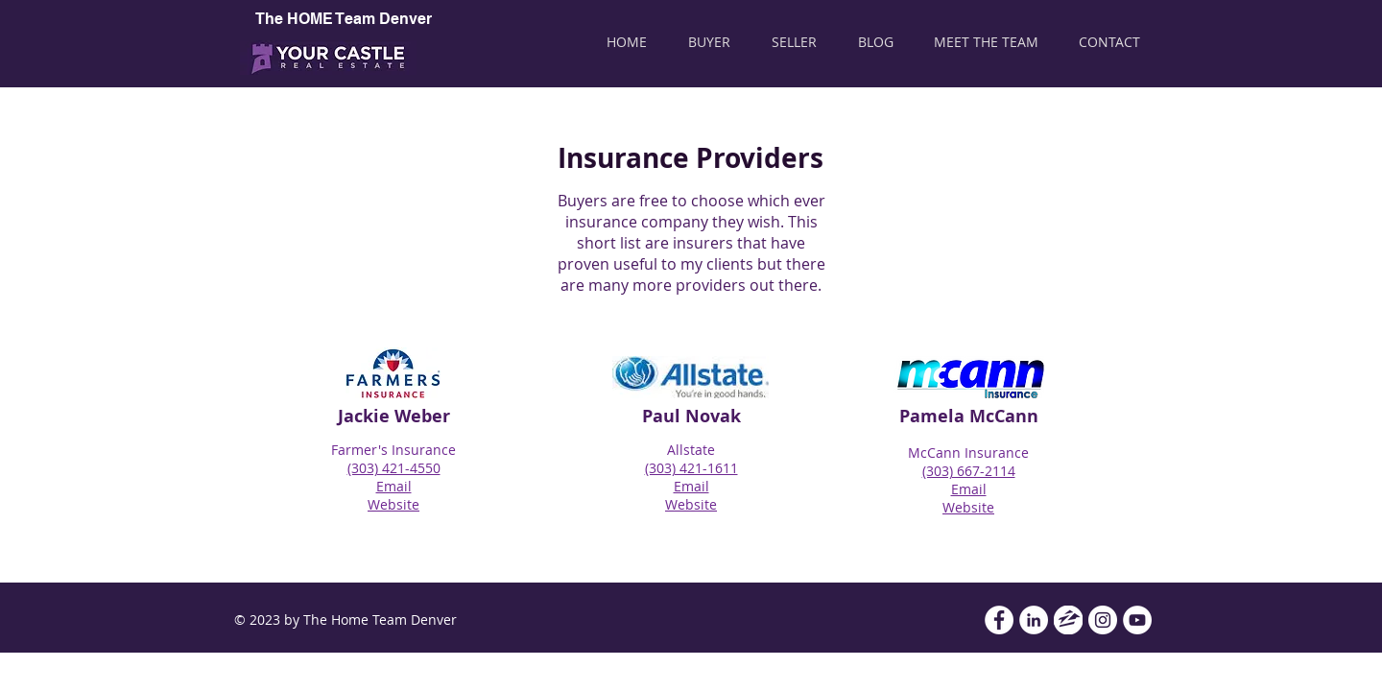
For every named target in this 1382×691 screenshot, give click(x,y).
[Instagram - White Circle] (1102, 620)
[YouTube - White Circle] (1137, 620)
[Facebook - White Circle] (999, 620)
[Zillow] (1068, 620)
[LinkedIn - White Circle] (1033, 620)
